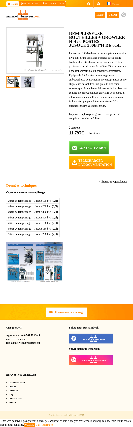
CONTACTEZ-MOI (92, 148)
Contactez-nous (15, 398)
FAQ (11, 394)
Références (13, 391)
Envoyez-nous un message (69, 312)
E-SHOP (113, 15)
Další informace (44, 424)
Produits (12, 386)
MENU (100, 15)
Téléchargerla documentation (95, 163)
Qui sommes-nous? (17, 382)
